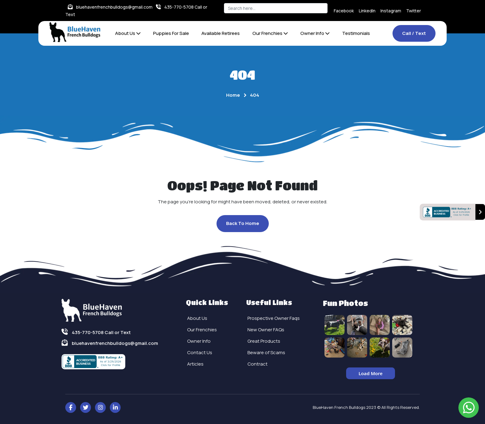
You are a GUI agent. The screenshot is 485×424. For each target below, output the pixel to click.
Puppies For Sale (171, 33)
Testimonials (356, 33)
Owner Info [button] (315, 33)
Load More (370, 373)
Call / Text (414, 33)
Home (233, 95)
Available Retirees (220, 33)
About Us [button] (128, 33)
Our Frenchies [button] (270, 33)
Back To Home (242, 223)
